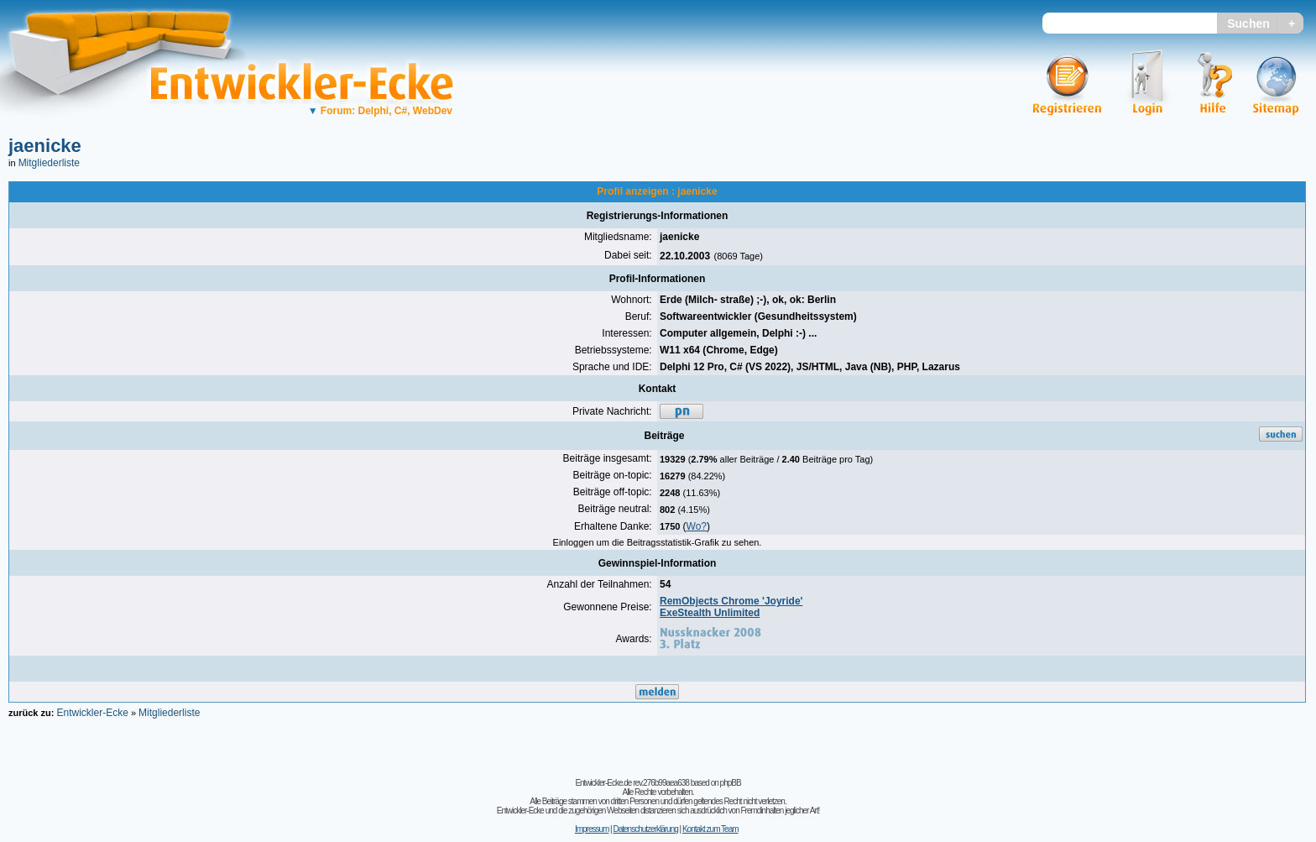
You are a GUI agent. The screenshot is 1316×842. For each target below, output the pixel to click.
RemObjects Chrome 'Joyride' (731, 601)
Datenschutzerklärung (645, 829)
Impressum (591, 829)
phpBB (730, 782)
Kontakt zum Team (710, 829)
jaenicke (44, 145)
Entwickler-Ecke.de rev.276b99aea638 (631, 782)
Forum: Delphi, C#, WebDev (380, 111)
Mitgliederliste (49, 163)
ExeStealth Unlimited (710, 613)
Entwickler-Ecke (92, 713)
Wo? (697, 526)
